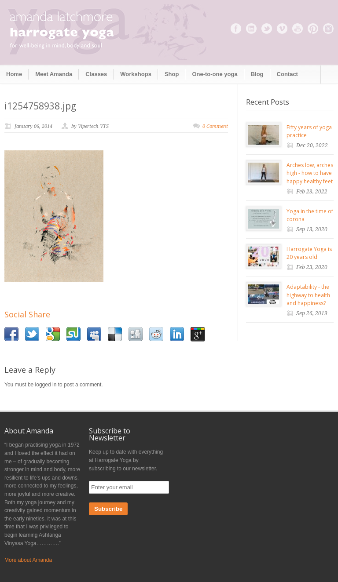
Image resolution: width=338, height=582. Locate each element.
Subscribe (108, 509)
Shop (172, 74)
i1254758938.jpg (40, 106)
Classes (96, 74)
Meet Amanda (53, 74)
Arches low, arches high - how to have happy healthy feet (310, 173)
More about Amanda (28, 560)
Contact (287, 74)
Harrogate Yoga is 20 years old (309, 253)
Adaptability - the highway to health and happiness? (308, 295)
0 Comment (215, 126)
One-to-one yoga (214, 74)
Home (14, 74)
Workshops (135, 74)
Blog (257, 74)
